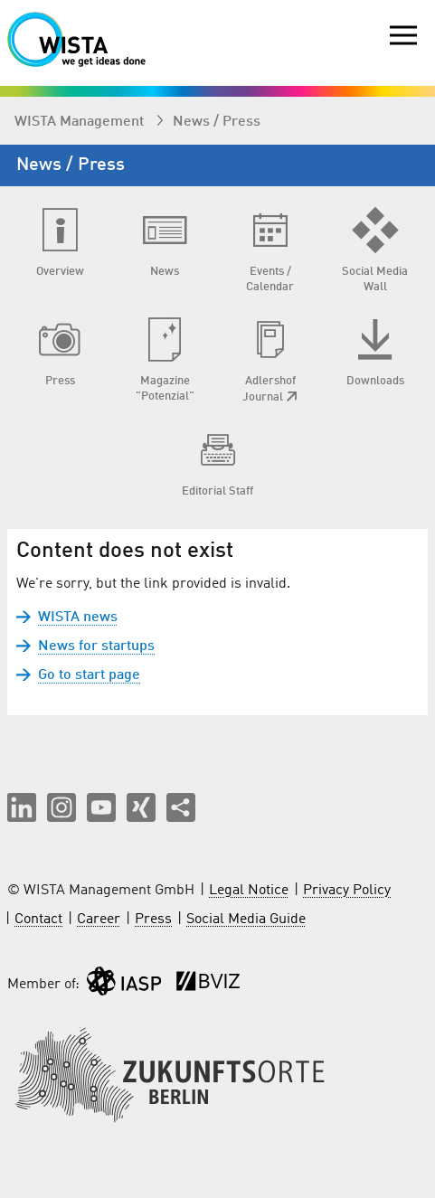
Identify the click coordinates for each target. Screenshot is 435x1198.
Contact (38, 919)
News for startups (96, 646)
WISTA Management (80, 122)
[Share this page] (181, 807)
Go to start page (89, 675)
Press (153, 919)
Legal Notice (248, 890)
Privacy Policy (347, 890)
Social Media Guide (246, 919)
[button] (22, 807)
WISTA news (78, 617)
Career (98, 919)
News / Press (216, 122)
